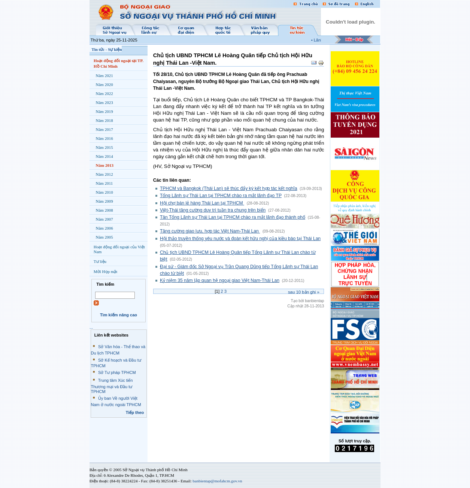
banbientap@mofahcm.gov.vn (217, 481)
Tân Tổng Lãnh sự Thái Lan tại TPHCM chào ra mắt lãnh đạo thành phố (232, 217)
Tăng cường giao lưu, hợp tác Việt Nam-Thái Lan (210, 231)
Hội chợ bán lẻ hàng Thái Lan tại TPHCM (202, 203)
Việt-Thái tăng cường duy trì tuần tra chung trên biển (213, 210)
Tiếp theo (135, 412)
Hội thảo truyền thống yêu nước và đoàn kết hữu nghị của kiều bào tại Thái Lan (240, 238)
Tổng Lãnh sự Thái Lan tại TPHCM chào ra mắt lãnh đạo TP (221, 195)
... (91, 327)
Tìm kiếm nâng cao (118, 315)
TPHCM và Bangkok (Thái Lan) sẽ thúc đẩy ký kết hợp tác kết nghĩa (228, 188)
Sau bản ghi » (303, 292)
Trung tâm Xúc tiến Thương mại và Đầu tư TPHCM (112, 386)
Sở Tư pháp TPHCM (117, 372)
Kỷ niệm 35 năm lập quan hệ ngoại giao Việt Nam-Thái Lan (219, 280)
